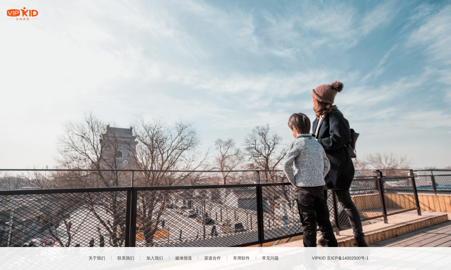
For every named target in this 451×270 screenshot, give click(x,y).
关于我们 (97, 258)
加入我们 (154, 258)
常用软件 (241, 258)
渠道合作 (212, 258)
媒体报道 (183, 258)
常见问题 (270, 258)
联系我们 (125, 258)
